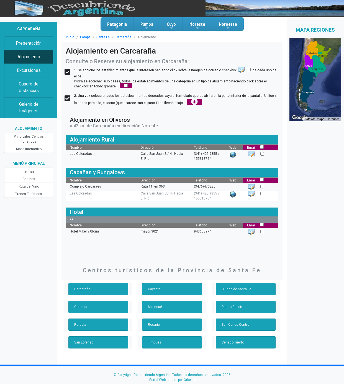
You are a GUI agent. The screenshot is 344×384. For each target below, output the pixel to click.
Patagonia (117, 25)
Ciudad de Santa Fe (236, 289)
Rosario (154, 325)
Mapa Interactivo (29, 149)
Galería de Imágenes (28, 107)
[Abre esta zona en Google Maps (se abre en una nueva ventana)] (300, 117)
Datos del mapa (314, 119)
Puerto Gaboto (232, 307)
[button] (307, 92)
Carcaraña (123, 37)
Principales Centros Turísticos (29, 139)
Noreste (197, 25)
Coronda (80, 307)
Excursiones (29, 70)
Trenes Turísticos (28, 194)
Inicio (70, 37)
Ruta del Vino (29, 186)
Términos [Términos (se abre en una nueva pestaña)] (334, 119)
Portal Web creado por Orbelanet (174, 380)
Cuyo (171, 25)
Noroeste (228, 25)
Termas (29, 171)
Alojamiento (28, 56)
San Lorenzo (83, 342)
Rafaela (80, 325)
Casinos (28, 179)
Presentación (29, 43)
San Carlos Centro (235, 325)
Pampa (146, 25)
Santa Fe (103, 37)
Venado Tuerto (233, 342)
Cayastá (154, 289)
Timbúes (154, 342)
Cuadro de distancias (29, 87)
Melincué (155, 307)
